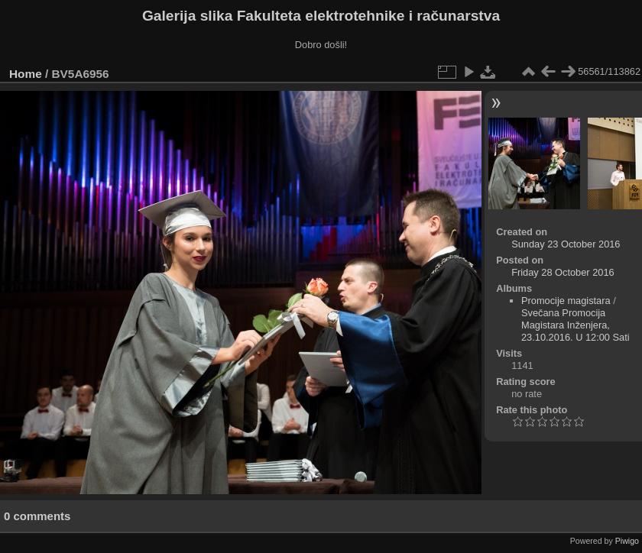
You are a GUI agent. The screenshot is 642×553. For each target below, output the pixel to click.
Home (25, 73)
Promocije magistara (566, 300)
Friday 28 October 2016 (562, 272)
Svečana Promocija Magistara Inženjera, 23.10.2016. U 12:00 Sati (575, 325)
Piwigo (627, 540)
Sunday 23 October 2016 (565, 244)
